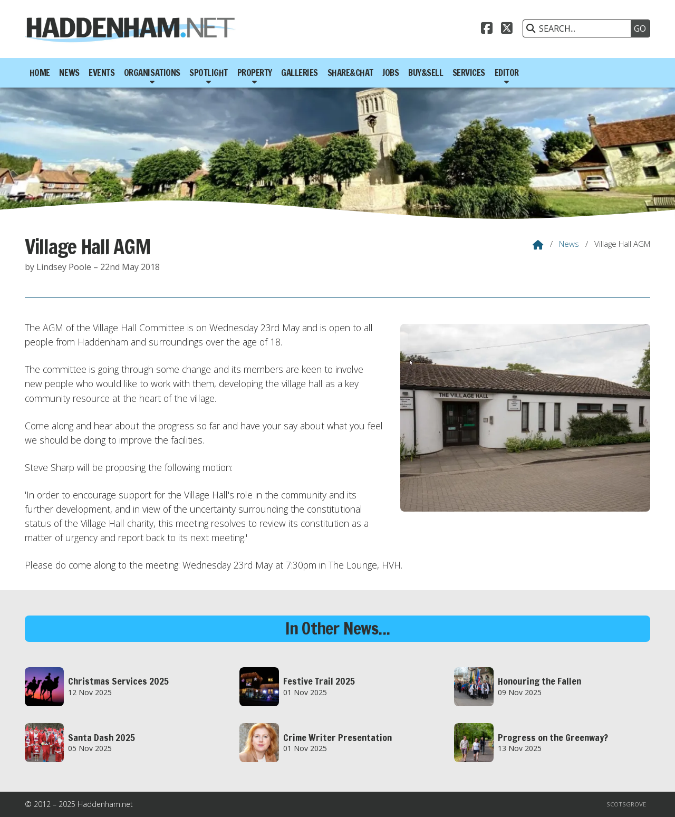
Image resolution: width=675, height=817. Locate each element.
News (569, 243)
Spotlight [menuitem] (208, 72)
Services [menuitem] (468, 72)
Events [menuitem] (101, 72)
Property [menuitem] (254, 72)
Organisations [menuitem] (152, 72)
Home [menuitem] (40, 72)
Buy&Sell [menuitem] (425, 72)
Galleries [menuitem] (299, 72)
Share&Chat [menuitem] (350, 72)
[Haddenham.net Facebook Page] (487, 27)
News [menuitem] (69, 72)
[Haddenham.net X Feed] (507, 27)
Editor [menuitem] (507, 72)
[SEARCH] (579, 28)
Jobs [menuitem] (390, 72)
